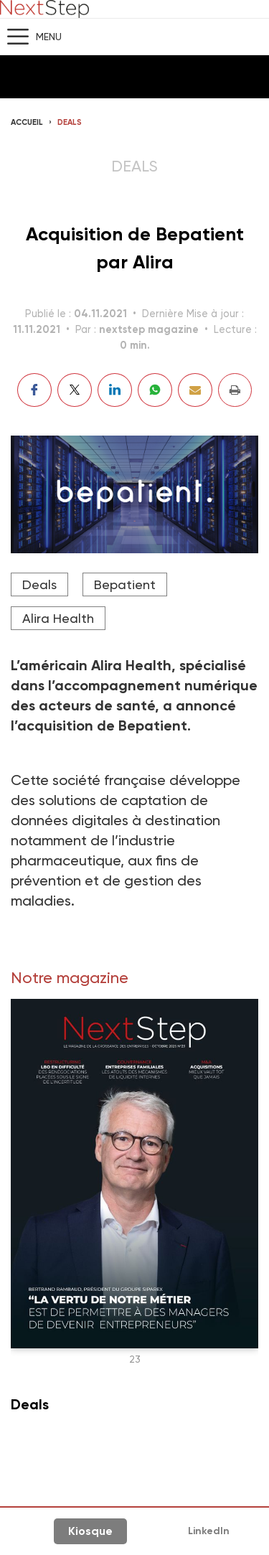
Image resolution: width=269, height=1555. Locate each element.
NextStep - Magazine (44, 9)
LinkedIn (209, 1531)
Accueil (27, 122)
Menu (49, 36)
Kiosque (90, 1531)
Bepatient (125, 584)
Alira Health (58, 618)
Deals (69, 122)
